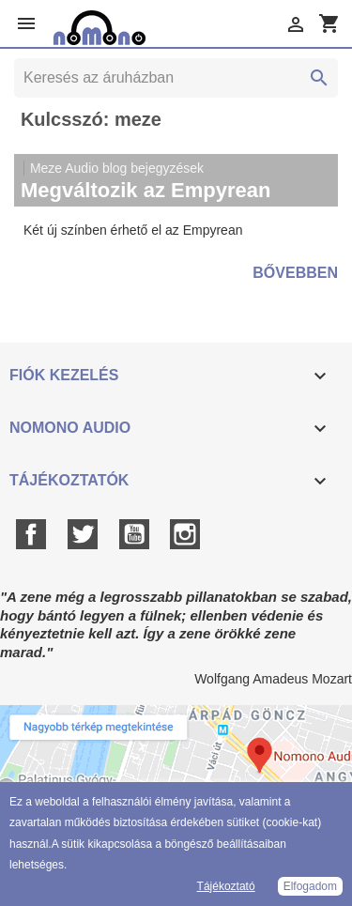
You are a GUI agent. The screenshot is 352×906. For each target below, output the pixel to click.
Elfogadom (310, 886)
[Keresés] (176, 78)
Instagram (185, 534)
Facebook (31, 534)
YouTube (134, 534)
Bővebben (295, 273)
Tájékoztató (226, 886)
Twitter (83, 534)
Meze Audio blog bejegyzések (117, 168)
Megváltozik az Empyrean (146, 190)
